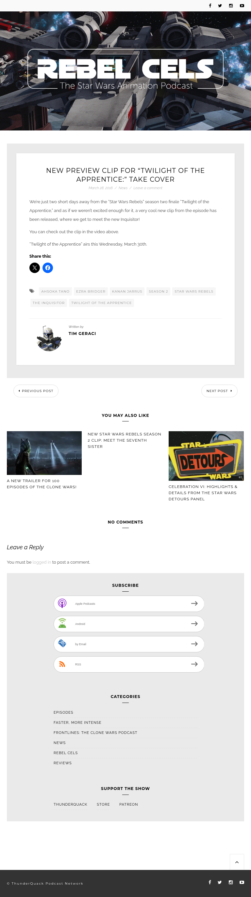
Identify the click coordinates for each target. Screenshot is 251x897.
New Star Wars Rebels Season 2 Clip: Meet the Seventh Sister (124, 440)
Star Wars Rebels (194, 291)
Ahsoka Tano (55, 291)
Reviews (63, 763)
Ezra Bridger (91, 291)
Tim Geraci (82, 334)
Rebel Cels (66, 753)
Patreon (128, 804)
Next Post (219, 391)
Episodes (63, 712)
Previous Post (36, 391)
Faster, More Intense (78, 723)
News (123, 188)
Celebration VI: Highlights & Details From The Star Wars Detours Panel (203, 492)
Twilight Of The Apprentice (101, 303)
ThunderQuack (70, 804)
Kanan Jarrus (127, 291)
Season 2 (158, 291)
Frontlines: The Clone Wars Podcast (96, 733)
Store (103, 804)
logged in (42, 562)
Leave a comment (147, 188)
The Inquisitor (49, 303)
